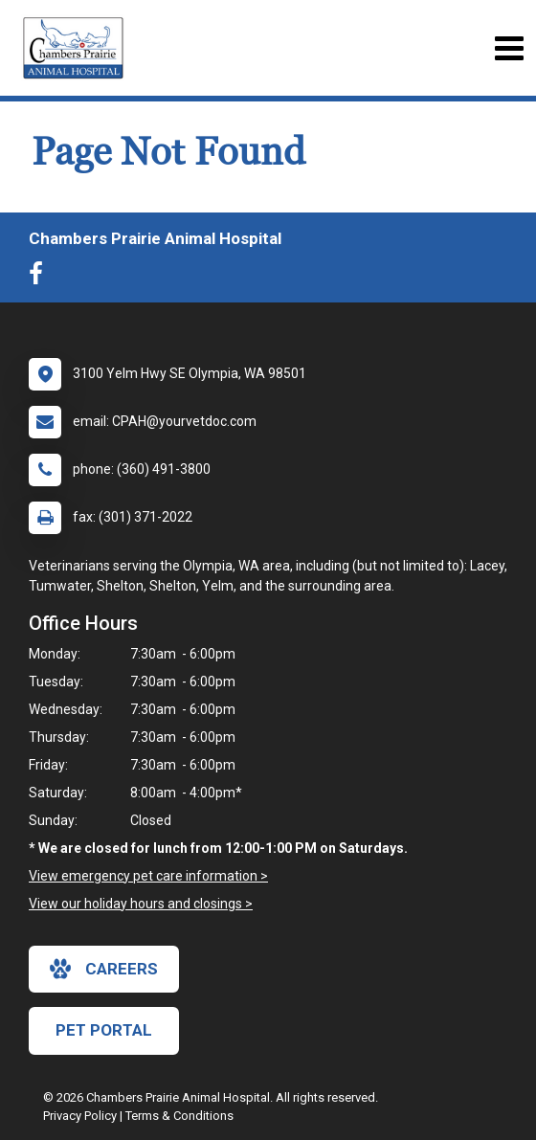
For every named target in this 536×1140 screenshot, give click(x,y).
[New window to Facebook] (41, 277)
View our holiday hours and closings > (141, 903)
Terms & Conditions (179, 1115)
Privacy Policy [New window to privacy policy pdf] (80, 1115)
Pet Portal (104, 1029)
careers (104, 968)
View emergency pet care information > (148, 875)
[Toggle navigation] (508, 48)
